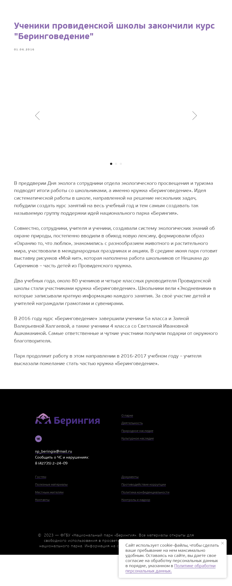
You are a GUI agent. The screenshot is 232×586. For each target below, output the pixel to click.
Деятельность (132, 454)
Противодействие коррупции (143, 516)
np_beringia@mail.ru (53, 483)
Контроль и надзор (135, 531)
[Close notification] (222, 543)
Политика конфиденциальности (145, 523)
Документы (130, 508)
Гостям (40, 508)
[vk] (38, 470)
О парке (127, 447)
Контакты (42, 531)
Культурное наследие (137, 469)
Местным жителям (49, 523)
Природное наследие (137, 462)
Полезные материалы (51, 516)
